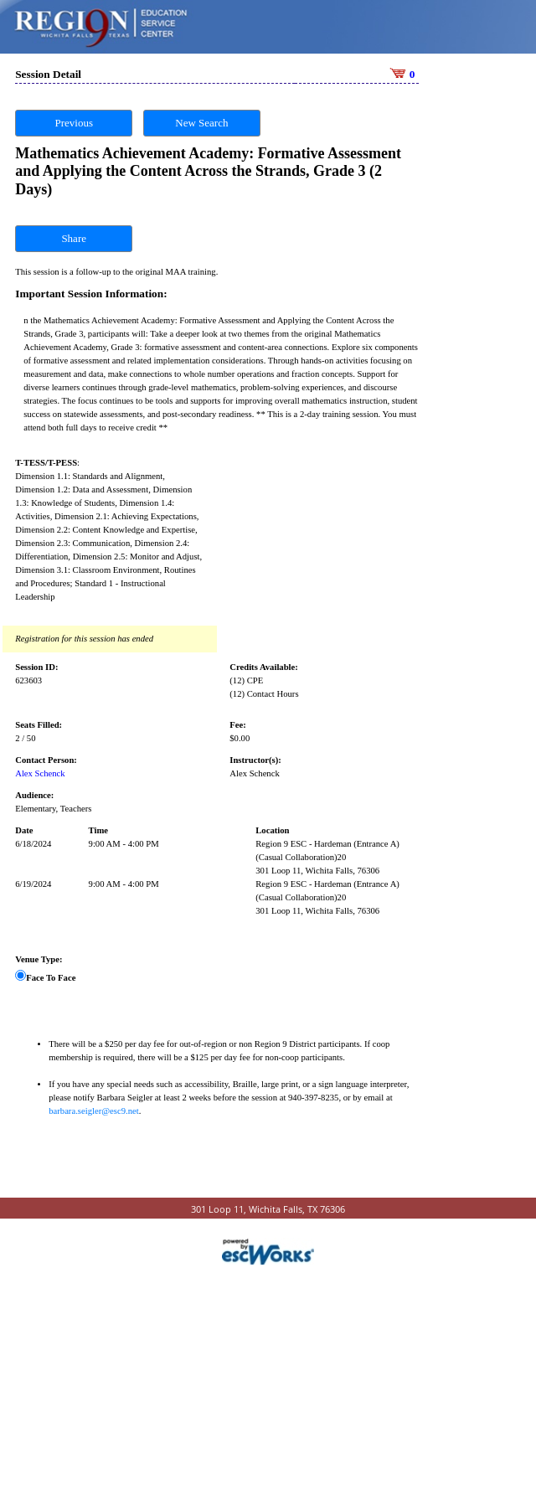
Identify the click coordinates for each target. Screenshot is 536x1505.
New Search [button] (201, 119)
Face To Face (50, 974)
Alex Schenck (39, 770)
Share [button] (73, 235)
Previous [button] (73, 119)
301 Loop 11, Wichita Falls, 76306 (317, 867)
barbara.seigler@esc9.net (93, 1107)
